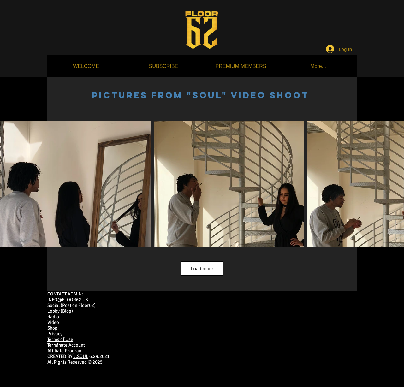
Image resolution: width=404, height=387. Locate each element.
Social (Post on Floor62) (71, 305)
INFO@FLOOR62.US (67, 299)
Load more (202, 268)
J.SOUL (80, 356)
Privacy (54, 333)
